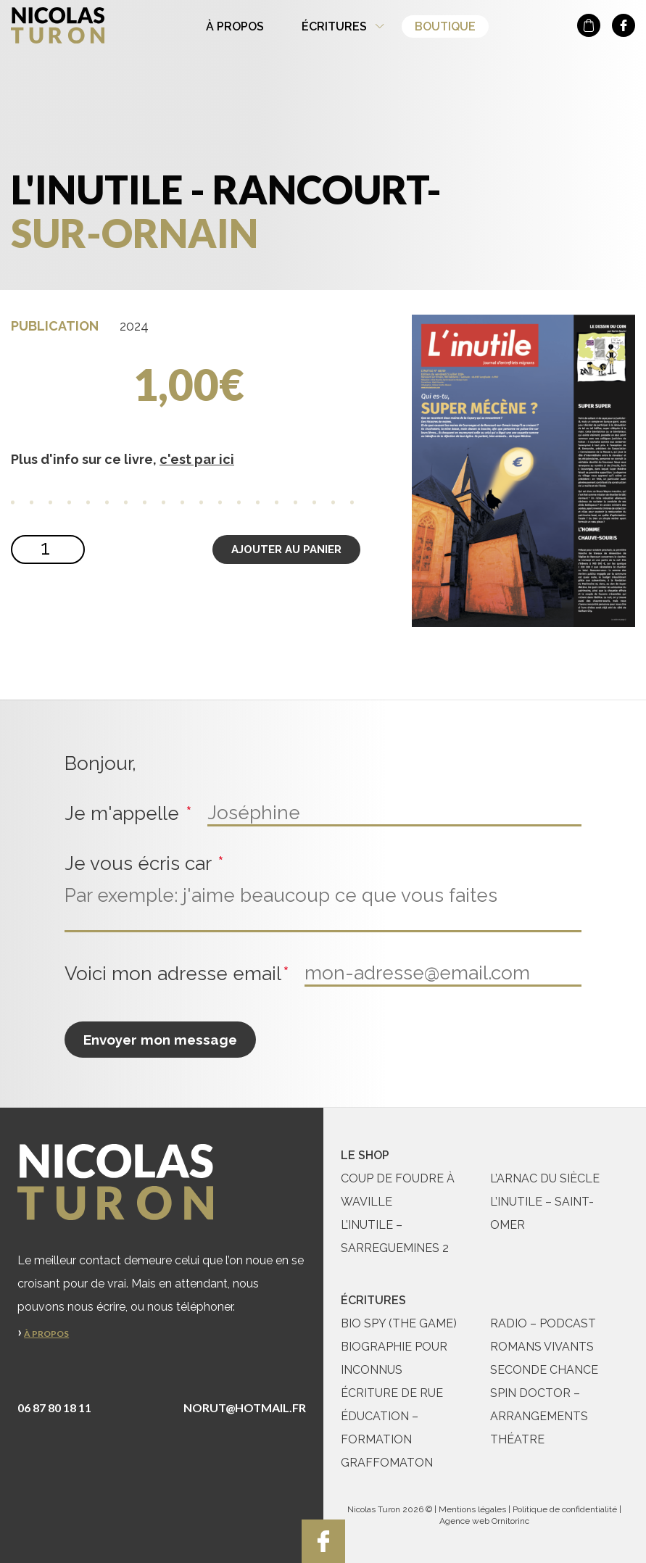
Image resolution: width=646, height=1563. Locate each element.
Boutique (445, 26)
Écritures (334, 26)
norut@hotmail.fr (244, 1407)
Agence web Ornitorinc (484, 1521)
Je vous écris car (146, 864)
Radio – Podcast (543, 1323)
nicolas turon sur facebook (623, 25)
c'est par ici (197, 459)
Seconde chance (544, 1370)
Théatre (517, 1439)
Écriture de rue (392, 1393)
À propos (235, 26)
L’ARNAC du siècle (545, 1178)
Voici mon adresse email (179, 974)
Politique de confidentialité (565, 1509)
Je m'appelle (130, 814)
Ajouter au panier (286, 549)
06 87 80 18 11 (54, 1407)
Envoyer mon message (160, 1040)
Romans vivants (542, 1346)
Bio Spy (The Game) (399, 1323)
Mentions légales (472, 1509)
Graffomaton (387, 1462)
